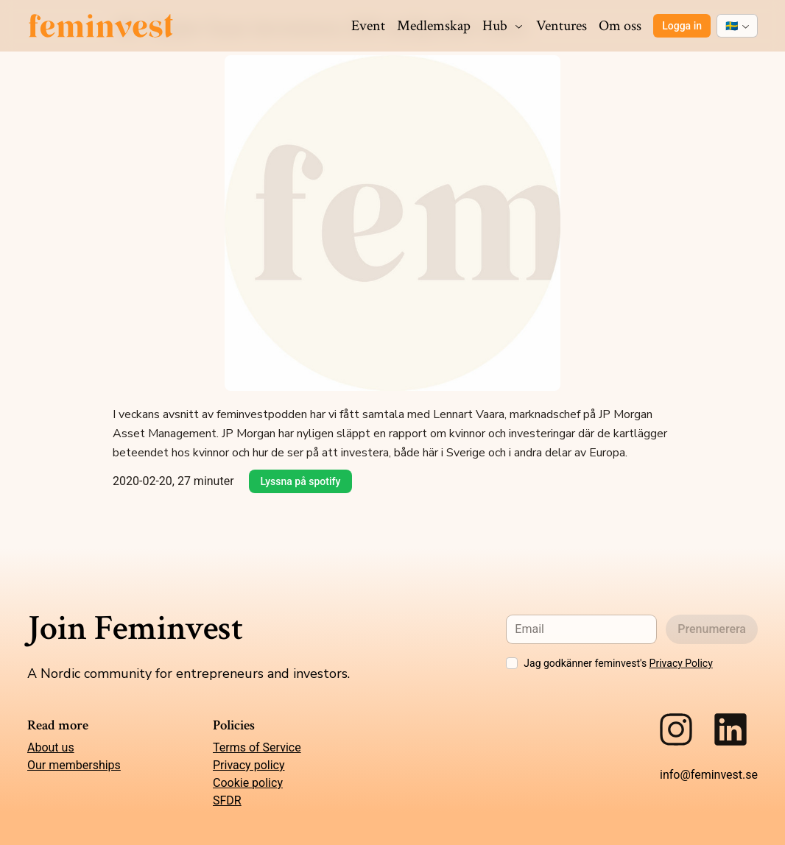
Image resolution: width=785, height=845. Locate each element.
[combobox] (737, 26)
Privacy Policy (681, 663)
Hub (503, 25)
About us (50, 747)
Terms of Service (257, 747)
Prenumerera (711, 629)
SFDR (227, 800)
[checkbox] (512, 663)
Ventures (561, 25)
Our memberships (74, 765)
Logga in (682, 26)
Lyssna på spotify (301, 481)
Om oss (620, 25)
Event (368, 25)
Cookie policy (248, 783)
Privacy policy (249, 765)
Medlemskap (434, 25)
